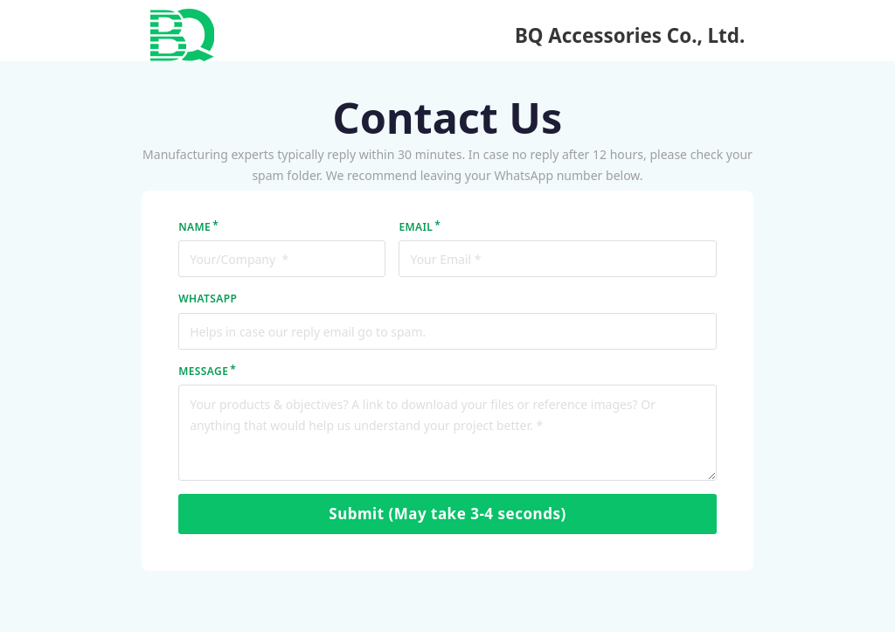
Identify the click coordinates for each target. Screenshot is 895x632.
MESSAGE (203, 371)
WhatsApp (207, 298)
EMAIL (416, 226)
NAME (194, 226)
